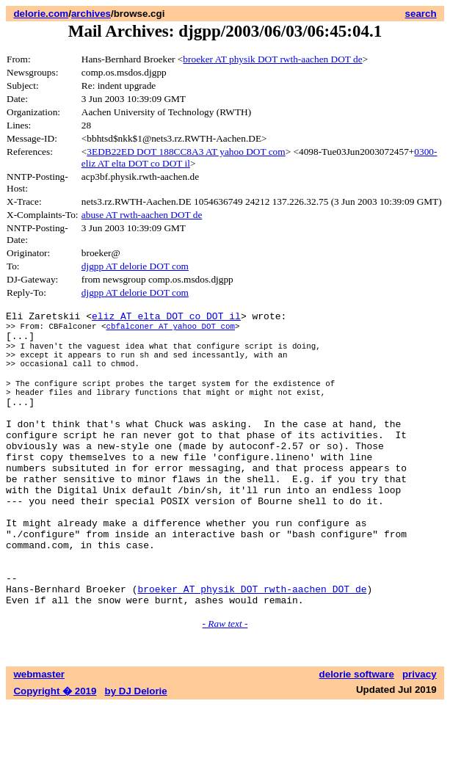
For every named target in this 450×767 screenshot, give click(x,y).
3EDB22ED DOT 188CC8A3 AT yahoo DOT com (186, 151)
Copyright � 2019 (54, 752)
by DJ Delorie (136, 752)
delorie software (356, 735)
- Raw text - (225, 685)
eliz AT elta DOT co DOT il (166, 317)
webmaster (39, 735)
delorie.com (40, 13)
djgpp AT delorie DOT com (135, 266)
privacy (419, 735)
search (421, 13)
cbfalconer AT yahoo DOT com (170, 329)
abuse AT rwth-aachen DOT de (142, 214)
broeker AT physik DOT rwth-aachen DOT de (272, 59)
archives (91, 13)
